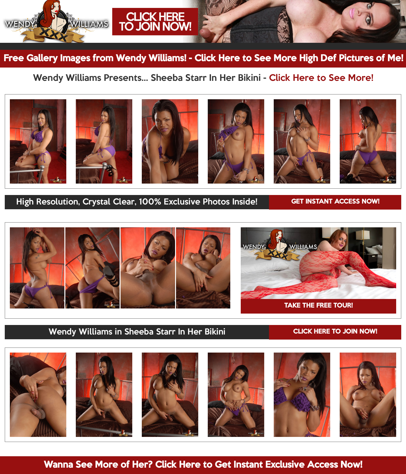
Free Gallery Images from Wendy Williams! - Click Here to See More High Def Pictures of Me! (203, 59)
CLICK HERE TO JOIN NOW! (335, 332)
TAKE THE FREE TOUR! (318, 306)
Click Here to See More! (321, 78)
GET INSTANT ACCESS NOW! (335, 202)
